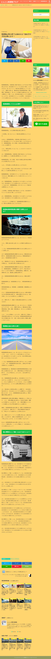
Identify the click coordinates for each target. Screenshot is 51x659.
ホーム (21, 1)
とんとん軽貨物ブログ (9, 2)
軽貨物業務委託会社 (44, 1)
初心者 (13, 558)
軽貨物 (17, 558)
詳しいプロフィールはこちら (41, 96)
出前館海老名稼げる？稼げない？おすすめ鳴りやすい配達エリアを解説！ (40, 31)
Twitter (19, 631)
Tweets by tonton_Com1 (41, 91)
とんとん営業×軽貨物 (12, 622)
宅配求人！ (30, 1)
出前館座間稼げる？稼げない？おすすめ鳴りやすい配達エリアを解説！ (40, 37)
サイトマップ (25, 1)
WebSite (14, 631)
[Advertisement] (17, 18)
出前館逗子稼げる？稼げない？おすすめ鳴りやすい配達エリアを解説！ (40, 25)
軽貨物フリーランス (36, 1)
